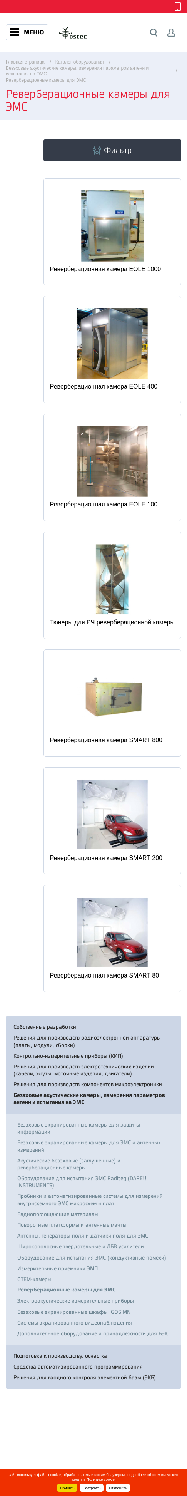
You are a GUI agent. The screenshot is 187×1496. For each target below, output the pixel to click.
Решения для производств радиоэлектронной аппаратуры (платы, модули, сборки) (87, 1041)
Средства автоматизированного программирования (78, 1367)
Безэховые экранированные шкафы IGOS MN (74, 1312)
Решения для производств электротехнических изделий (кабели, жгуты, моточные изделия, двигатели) (83, 1070)
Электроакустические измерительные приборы (75, 1301)
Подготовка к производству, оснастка (60, 1356)
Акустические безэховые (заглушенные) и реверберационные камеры (68, 1164)
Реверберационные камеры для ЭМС (66, 1289)
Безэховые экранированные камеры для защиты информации (78, 1128)
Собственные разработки (44, 1027)
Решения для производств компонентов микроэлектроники (87, 1084)
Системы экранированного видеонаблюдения (74, 1323)
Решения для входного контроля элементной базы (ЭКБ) (84, 1377)
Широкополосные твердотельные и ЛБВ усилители (80, 1246)
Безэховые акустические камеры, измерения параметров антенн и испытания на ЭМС (89, 1098)
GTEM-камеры (34, 1279)
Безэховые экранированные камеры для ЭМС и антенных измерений (89, 1145)
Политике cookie (101, 1479)
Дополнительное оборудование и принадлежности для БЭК (92, 1333)
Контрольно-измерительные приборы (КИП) (68, 1056)
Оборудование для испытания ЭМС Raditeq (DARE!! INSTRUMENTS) (82, 1181)
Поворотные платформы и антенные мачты (72, 1225)
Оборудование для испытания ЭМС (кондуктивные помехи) (91, 1257)
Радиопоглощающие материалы (58, 1214)
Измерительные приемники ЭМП (57, 1268)
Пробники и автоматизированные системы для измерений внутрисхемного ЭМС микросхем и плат (90, 1199)
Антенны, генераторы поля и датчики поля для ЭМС (82, 1236)
